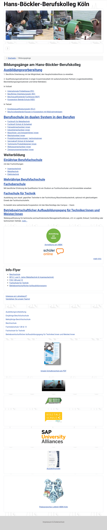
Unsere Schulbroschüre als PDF (53, 371)
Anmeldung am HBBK (53, 245)
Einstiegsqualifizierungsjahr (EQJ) (21, 109)
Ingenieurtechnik (14, 169)
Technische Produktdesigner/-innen (21, 144)
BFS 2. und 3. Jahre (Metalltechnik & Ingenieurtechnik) (31, 277)
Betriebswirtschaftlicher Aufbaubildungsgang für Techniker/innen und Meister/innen (40, 334)
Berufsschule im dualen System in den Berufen (39, 117)
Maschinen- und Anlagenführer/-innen (23, 133)
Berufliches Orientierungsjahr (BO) (21, 94)
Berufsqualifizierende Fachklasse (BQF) (23, 97)
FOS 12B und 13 (16, 280)
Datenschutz (59, 522)
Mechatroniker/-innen (16, 135)
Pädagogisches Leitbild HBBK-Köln (53, 507)
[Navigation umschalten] (8, 48)
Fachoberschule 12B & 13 (16, 327)
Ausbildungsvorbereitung (16, 312)
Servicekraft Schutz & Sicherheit (20, 141)
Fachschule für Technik (15, 331)
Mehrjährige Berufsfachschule (18, 319)
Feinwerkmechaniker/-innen (18, 127)
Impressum (47, 522)
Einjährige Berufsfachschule (17, 316)
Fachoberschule (15, 184)
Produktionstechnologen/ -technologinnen (24, 138)
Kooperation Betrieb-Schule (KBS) (21, 99)
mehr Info (97, 259)
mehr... (24, 221)
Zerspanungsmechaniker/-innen (20, 149)
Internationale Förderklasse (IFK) (20, 91)
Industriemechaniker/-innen (18, 130)
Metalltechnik (13, 171)
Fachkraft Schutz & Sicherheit (19, 124)
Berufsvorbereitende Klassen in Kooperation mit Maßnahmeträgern (34, 112)
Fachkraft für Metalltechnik (18, 121)
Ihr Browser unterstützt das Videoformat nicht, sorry (53, 385)
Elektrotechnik (13, 174)
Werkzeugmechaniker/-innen (19, 147)
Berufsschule (11, 323)
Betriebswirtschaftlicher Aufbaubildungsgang (28, 286)
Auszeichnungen (53, 468)
